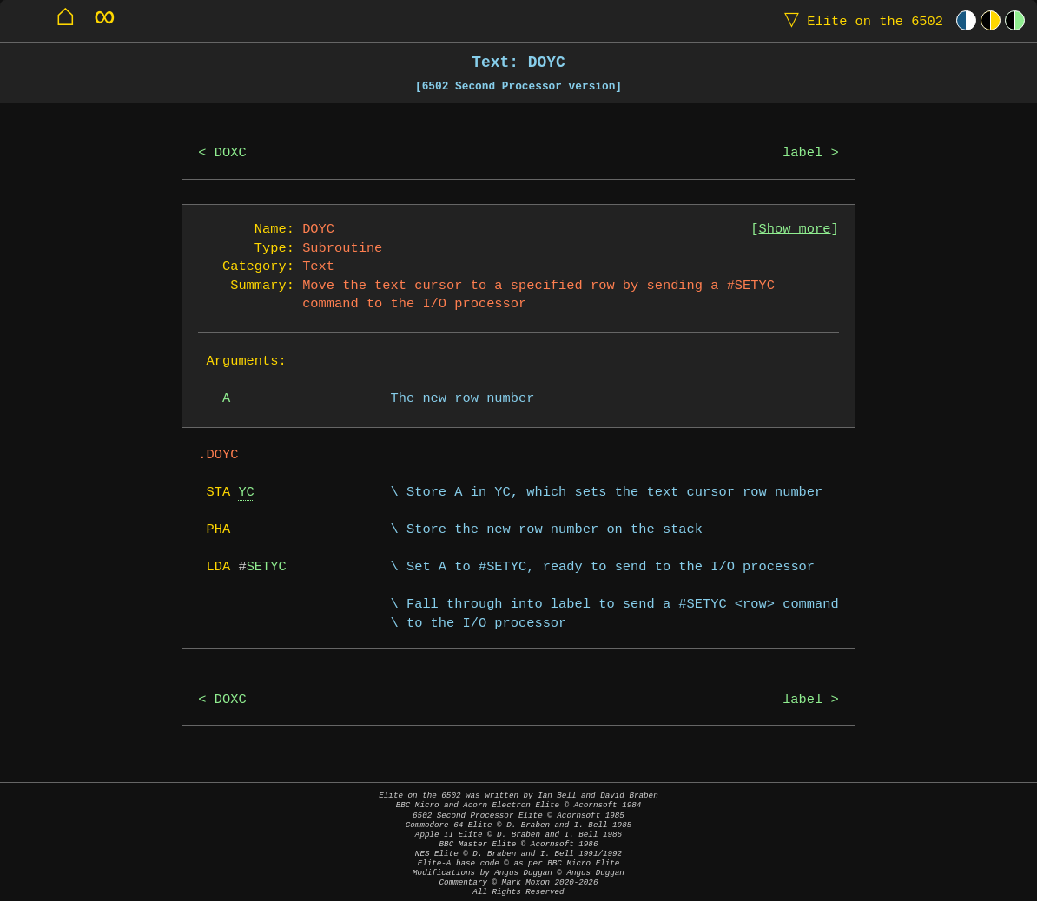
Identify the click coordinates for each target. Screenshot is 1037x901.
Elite (859, 20)
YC (246, 492)
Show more (795, 229)
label (802, 153)
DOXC (231, 153)
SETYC (267, 567)
